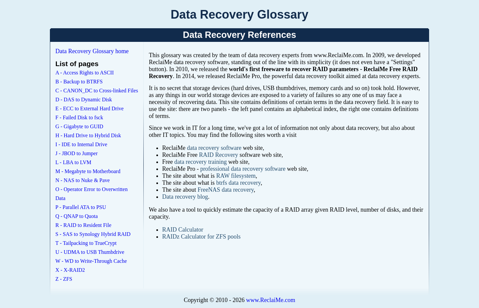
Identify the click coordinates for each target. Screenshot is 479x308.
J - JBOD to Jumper (76, 153)
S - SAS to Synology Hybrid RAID (92, 234)
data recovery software (214, 148)
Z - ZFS (63, 279)
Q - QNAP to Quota (76, 216)
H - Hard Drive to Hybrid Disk (88, 135)
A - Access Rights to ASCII (84, 72)
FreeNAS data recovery (226, 189)
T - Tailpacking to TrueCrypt (85, 243)
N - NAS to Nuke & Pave (82, 180)
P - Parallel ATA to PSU (80, 207)
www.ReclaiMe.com (270, 300)
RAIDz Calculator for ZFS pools (201, 236)
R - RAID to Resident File (83, 225)
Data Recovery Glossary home (91, 51)
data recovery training (200, 161)
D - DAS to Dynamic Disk (83, 99)
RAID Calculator (182, 229)
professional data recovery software (242, 168)
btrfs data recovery (238, 182)
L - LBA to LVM (73, 162)
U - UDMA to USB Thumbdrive (89, 252)
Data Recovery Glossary (239, 14)
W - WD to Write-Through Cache (91, 261)
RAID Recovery (218, 155)
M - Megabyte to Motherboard (87, 171)
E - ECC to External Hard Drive (89, 108)
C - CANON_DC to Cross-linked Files (96, 90)
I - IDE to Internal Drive (81, 144)
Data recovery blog (185, 196)
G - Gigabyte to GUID (79, 126)
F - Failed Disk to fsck (79, 117)
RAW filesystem (236, 175)
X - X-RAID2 (70, 270)
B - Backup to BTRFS (78, 81)
